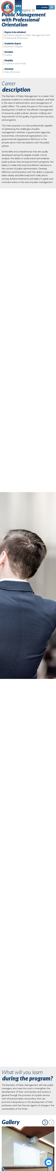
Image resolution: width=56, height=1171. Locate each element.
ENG (32, 7)
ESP (27, 7)
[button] (45, 1122)
